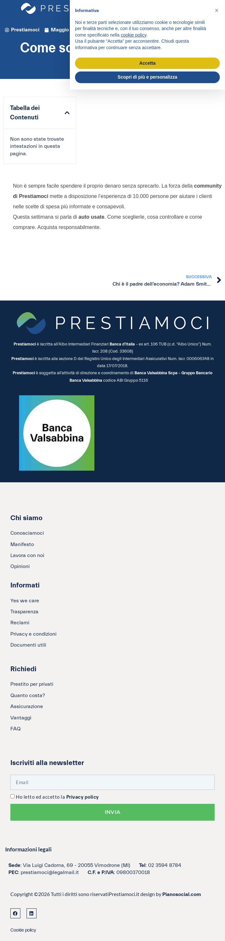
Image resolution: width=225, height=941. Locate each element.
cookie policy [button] (133, 35)
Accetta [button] (147, 63)
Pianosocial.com (181, 894)
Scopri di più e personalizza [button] (147, 77)
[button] (67, 113)
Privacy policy (82, 797)
